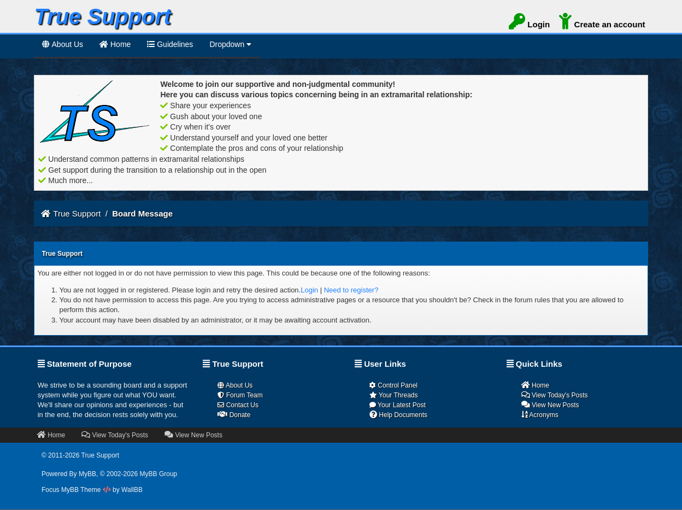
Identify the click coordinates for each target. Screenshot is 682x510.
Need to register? (351, 290)
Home (535, 385)
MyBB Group (159, 474)
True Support (77, 213)
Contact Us (237, 405)
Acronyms (539, 415)
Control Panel (393, 385)
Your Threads (393, 395)
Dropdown (230, 44)
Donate (233, 415)
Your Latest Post (397, 405)
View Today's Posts (554, 395)
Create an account (602, 23)
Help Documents (398, 415)
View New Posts (550, 405)
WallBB (132, 490)
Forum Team (239, 395)
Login (529, 23)
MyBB (87, 474)
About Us (62, 44)
